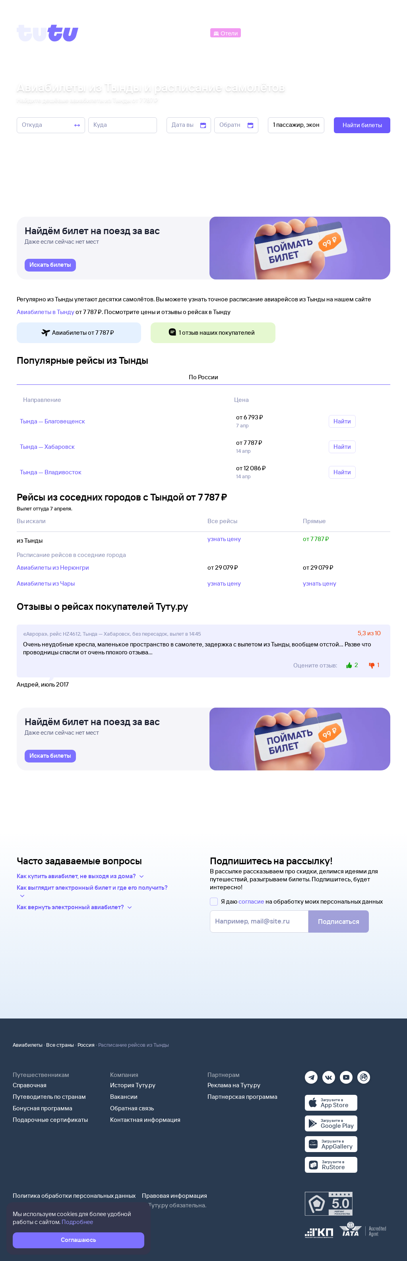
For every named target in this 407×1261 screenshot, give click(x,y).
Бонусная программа (42, 1108)
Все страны (60, 1045)
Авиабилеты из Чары (46, 583)
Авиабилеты (28, 1045)
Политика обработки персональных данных (74, 1195)
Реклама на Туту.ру (233, 1085)
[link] (50, 265)
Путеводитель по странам (49, 1096)
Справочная (30, 1085)
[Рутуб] (363, 1075)
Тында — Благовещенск (52, 421)
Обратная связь (132, 1108)
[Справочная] (373, 32)
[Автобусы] (192, 32)
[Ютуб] (346, 1075)
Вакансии (124, 1096)
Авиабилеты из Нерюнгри (53, 567)
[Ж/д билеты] (151, 32)
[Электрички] (261, 32)
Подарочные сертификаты (50, 1119)
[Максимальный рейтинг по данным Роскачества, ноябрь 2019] (329, 1204)
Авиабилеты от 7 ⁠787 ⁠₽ (77, 333)
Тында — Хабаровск (47, 446)
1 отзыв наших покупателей (211, 333)
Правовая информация (174, 1195)
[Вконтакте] (328, 1075)
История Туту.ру (132, 1085)
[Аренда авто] (332, 32)
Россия (86, 1045)
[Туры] (296, 32)
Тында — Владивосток (50, 472)
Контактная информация (145, 1119)
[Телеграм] (311, 1075)
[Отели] (225, 32)
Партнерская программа (242, 1096)
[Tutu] (48, 33)
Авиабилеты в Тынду (45, 312)
